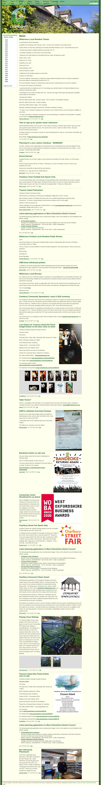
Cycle (20, 3)
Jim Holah (21, 320)
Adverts (29, 1)
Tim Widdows (22, 396)
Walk (12, 3)
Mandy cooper (22, 186)
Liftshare (62, 1)
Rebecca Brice (22, 270)
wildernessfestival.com (36, 116)
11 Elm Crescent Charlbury (29, 226)
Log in (91, 1)
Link (42, 118)
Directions (46, 3)
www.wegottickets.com (42, 355)
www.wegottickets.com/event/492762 (42, 358)
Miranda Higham (23, 427)
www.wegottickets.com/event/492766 (30, 365)
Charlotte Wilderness (24, 118)
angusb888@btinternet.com (71, 405)
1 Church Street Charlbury (29, 561)
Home (4, 1)
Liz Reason (22, 152)
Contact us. (79, 782)
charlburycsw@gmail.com (70, 316)
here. (29, 288)
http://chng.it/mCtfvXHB (70, 267)
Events (21, 1)
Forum (37, 1)
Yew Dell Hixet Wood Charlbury (31, 566)
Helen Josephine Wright (25, 209)
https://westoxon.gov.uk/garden (38, 137)
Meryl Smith (22, 173)
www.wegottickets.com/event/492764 (41, 360)
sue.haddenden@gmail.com (64, 205)
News (12, 1)
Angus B (21, 407)
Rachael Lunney (23, 545)
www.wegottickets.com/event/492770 (47, 367)
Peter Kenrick (22, 613)
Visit (4, 3)
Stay (28, 3)
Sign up (96, 1)
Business (46, 1)
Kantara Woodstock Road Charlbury (32, 739)
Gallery (37, 3)
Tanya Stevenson (23, 520)
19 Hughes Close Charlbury (29, 556)
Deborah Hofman (23, 773)
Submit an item (8, 85)
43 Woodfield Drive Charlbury (30, 732)
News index (8, 37)
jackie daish (22, 472)
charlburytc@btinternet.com (46, 588)
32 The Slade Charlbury (28, 221)
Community (55, 1)
